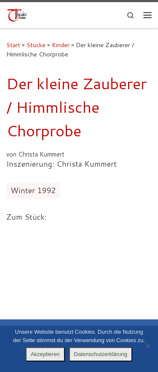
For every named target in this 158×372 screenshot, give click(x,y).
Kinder (61, 44)
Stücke (36, 44)
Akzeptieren (45, 354)
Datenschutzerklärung (100, 354)
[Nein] (147, 346)
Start (13, 44)
